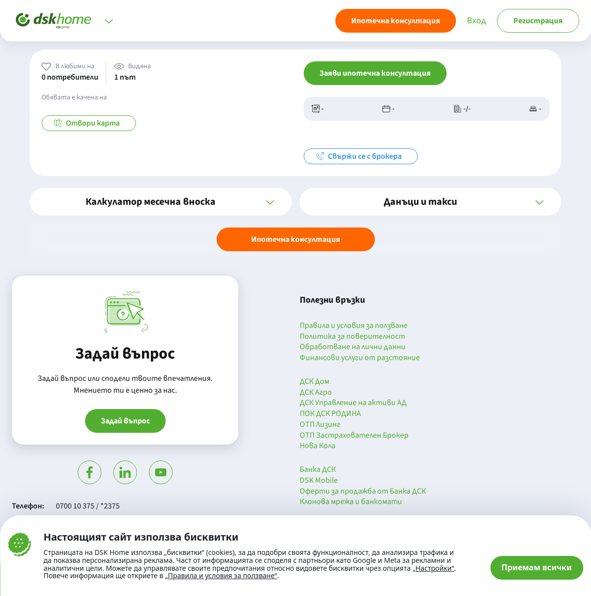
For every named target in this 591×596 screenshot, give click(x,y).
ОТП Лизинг (320, 425)
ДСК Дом (314, 382)
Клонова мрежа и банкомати (351, 502)
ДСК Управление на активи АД (353, 403)
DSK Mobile (319, 481)
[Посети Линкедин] (125, 472)
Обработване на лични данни (353, 347)
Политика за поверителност (352, 337)
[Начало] (53, 21)
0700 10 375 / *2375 (88, 506)
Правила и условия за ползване (354, 326)
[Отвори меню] (109, 21)
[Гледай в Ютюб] (161, 472)
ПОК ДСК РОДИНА (330, 414)
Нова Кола (317, 446)
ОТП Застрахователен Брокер (354, 436)
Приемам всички (536, 567)
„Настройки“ (433, 568)
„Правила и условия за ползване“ (221, 575)
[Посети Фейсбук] (89, 472)
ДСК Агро (316, 393)
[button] (161, 202)
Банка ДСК (318, 470)
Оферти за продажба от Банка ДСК (363, 492)
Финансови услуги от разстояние (360, 358)
